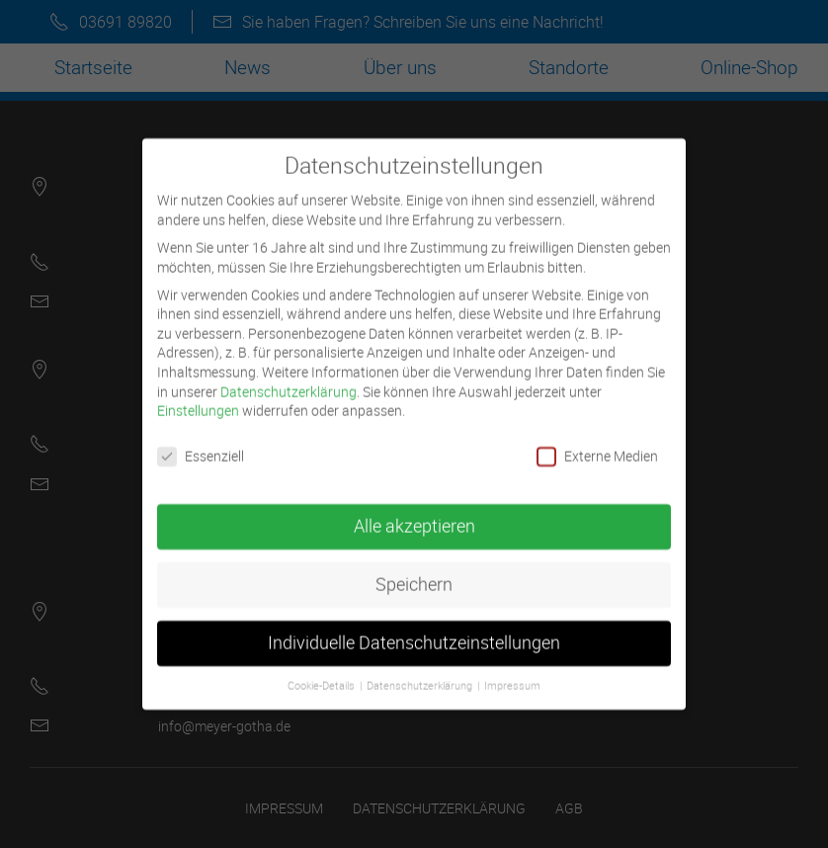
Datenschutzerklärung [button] (421, 672)
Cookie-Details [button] (323, 672)
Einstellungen (198, 396)
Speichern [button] (414, 570)
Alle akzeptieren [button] (414, 512)
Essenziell (200, 442)
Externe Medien (597, 442)
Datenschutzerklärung (288, 377)
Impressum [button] (512, 672)
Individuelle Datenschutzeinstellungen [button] (414, 629)
